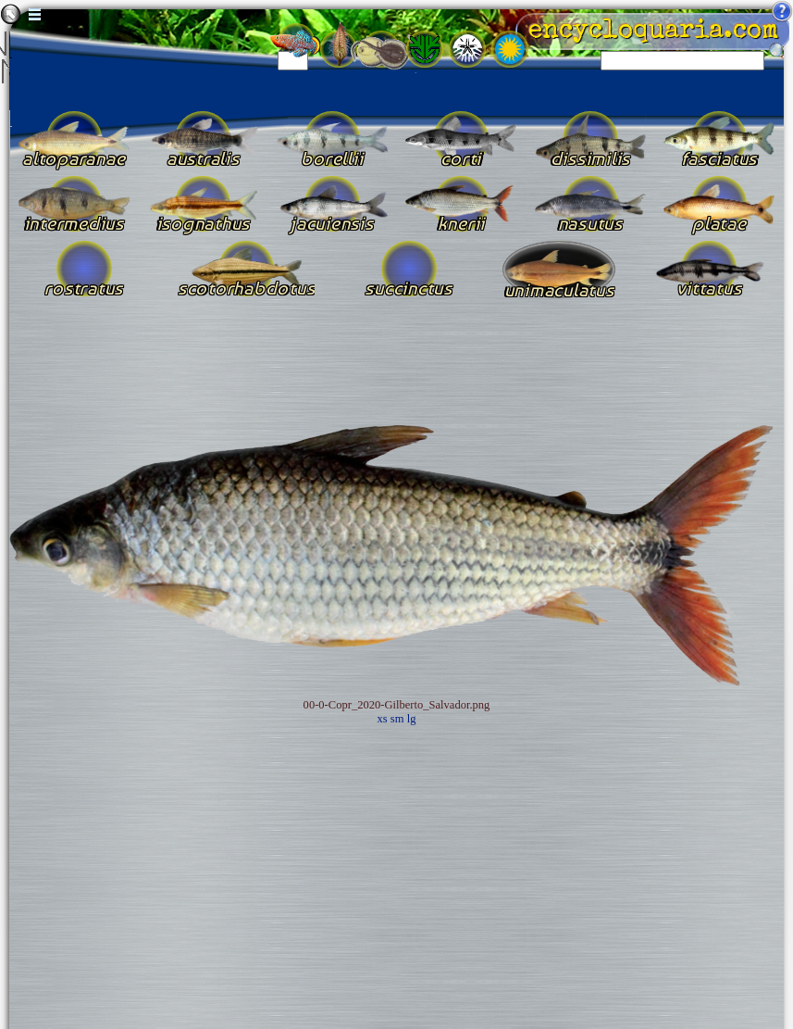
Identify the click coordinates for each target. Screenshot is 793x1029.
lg (411, 718)
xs (383, 718)
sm (397, 718)
